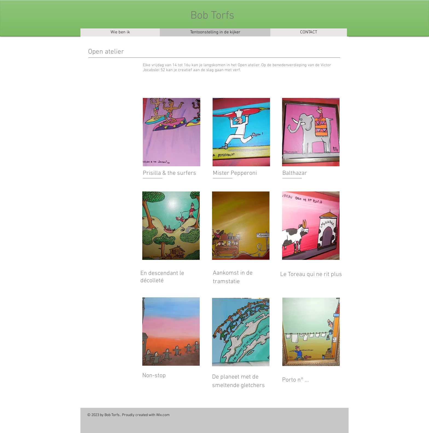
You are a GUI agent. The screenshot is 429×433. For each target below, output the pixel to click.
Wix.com (163, 415)
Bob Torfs (212, 15)
